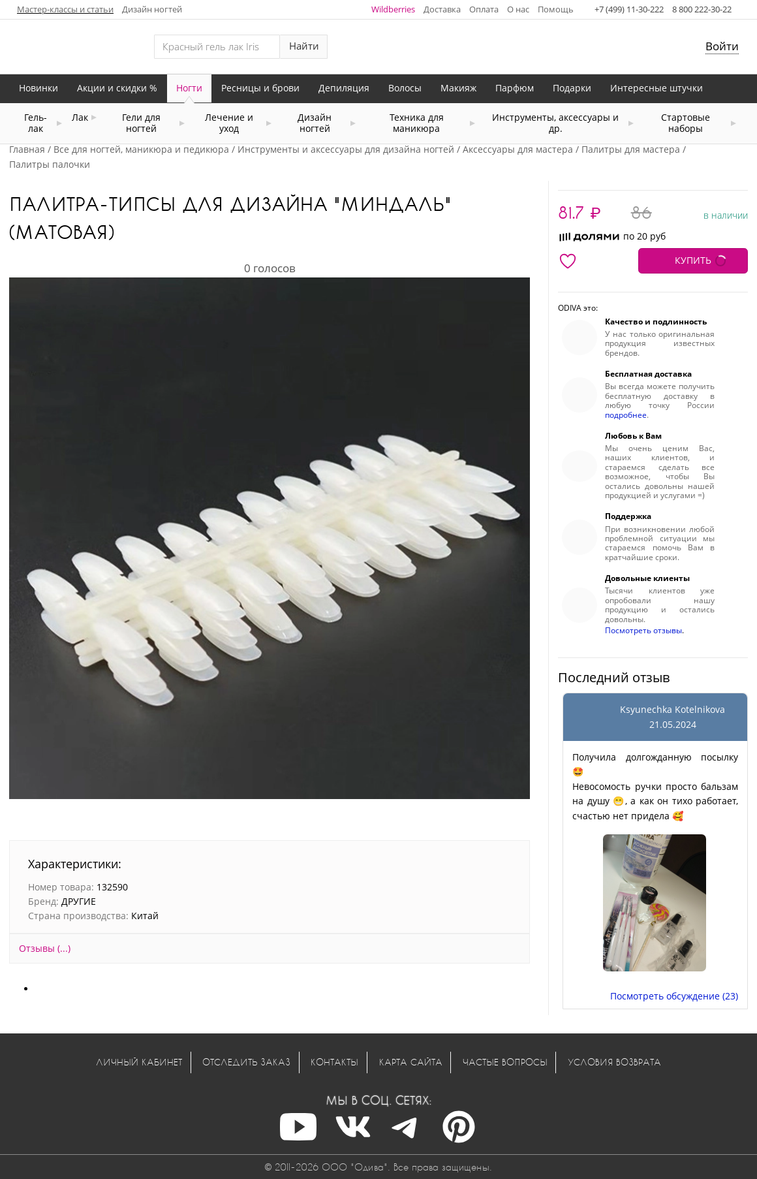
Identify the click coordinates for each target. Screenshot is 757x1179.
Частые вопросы (505, 1061)
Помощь (556, 9)
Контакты (334, 1061)
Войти (722, 46)
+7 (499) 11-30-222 (629, 9)
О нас (518, 9)
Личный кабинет (139, 1061)
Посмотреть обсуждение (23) (674, 996)
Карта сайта (410, 1061)
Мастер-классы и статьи (65, 9)
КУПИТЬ (693, 260)
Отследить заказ (246, 1061)
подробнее (626, 414)
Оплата (484, 9)
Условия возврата (614, 1061)
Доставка (442, 9)
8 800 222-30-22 (702, 9)
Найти (304, 46)
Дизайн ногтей (152, 9)
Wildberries (393, 9)
